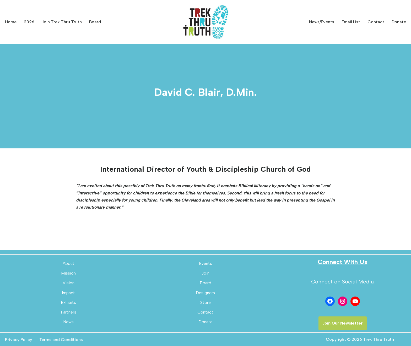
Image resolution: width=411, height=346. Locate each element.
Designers (205, 292)
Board (95, 21)
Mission (68, 273)
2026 (29, 21)
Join (205, 273)
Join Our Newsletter (342, 323)
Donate (399, 21)
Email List (351, 21)
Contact (375, 21)
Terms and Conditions (61, 339)
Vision (68, 282)
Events (205, 263)
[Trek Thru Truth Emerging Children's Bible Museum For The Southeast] (205, 22)
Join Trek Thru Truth (62, 21)
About (68, 263)
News (68, 321)
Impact (68, 292)
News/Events (321, 21)
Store (205, 302)
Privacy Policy (18, 339)
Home (11, 21)
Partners (68, 312)
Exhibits (68, 302)
